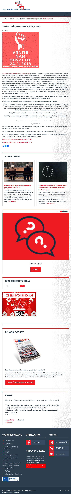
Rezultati (20, 420)
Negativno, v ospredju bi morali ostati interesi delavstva (27, 408)
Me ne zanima (12, 415)
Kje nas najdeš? (35, 263)
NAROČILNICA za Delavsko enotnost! (20, 382)
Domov (5, 19)
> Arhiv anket (8, 422)
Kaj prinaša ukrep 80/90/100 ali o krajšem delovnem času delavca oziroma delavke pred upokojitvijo (52, 187)
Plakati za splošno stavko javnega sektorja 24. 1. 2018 (17, 142)
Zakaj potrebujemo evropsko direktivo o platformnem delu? (11, 464)
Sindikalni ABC (7, 468)
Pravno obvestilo (14, 492)
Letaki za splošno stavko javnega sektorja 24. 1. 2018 (16, 139)
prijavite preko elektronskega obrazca (35, 466)
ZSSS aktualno (20, 19)
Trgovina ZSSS (7, 444)
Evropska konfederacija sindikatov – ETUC (10, 448)
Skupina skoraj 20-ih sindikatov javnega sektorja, (16, 73)
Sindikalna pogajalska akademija (9, 459)
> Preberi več (12, 201)
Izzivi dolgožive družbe (9, 455)
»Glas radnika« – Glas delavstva (12, 474)
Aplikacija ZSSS (8, 441)
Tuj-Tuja (6, 471)
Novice (12, 19)
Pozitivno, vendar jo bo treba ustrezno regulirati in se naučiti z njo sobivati (33, 405)
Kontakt (35, 269)
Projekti (6, 452)
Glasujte (9, 420)
